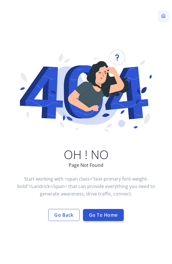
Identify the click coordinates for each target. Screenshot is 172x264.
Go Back (64, 215)
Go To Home (103, 215)
